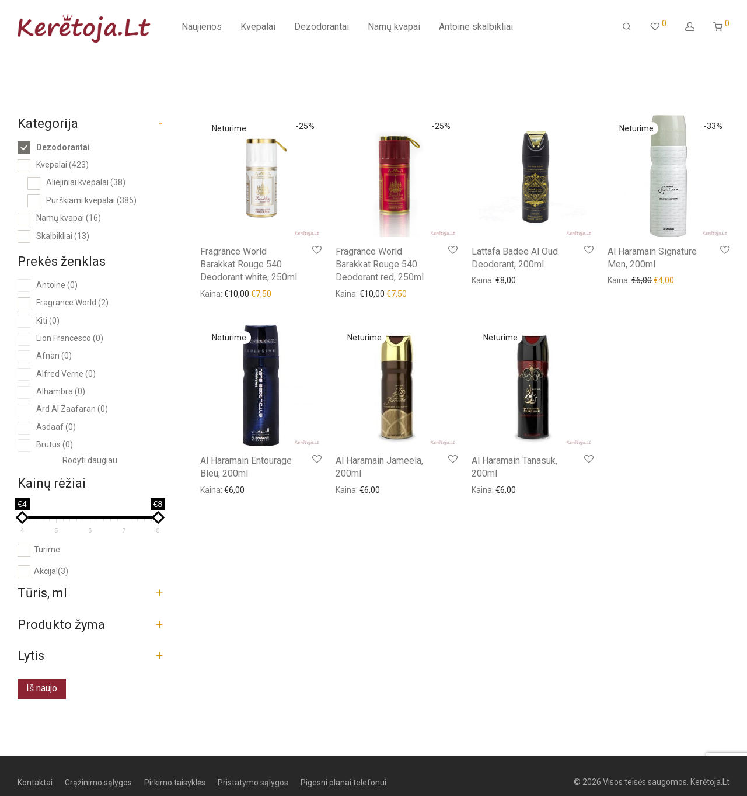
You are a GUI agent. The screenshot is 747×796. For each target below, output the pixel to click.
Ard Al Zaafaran (72, 408)
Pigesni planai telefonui (343, 782)
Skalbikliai (62, 236)
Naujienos (201, 26)
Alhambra (60, 391)
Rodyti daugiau (89, 460)
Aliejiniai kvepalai (85, 182)
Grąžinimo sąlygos (98, 782)
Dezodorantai (321, 26)
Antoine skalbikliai (476, 26)
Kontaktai (35, 782)
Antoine (57, 285)
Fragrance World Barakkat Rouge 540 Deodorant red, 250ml (380, 264)
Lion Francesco (69, 338)
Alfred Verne (66, 373)
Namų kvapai (394, 26)
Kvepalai (257, 26)
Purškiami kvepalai (91, 200)
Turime (47, 549)
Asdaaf (56, 427)
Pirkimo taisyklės (174, 782)
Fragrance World (72, 302)
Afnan (54, 355)
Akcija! (51, 571)
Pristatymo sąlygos (253, 782)
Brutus (54, 444)
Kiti (48, 320)
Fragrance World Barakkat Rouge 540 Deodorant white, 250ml (248, 264)
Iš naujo (41, 688)
